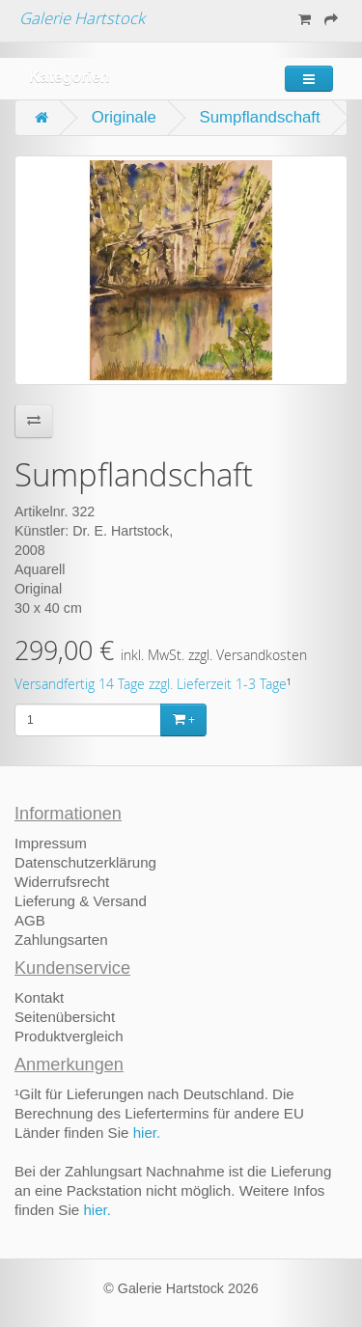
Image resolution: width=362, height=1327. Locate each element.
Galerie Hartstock (82, 18)
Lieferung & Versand (80, 901)
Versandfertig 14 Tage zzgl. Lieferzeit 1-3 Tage (150, 684)
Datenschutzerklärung (85, 862)
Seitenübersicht (64, 1017)
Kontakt (39, 997)
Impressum (50, 843)
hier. (147, 1132)
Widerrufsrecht (61, 881)
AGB (29, 920)
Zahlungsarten (61, 939)
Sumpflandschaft (260, 117)
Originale (124, 117)
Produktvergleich (69, 1036)
